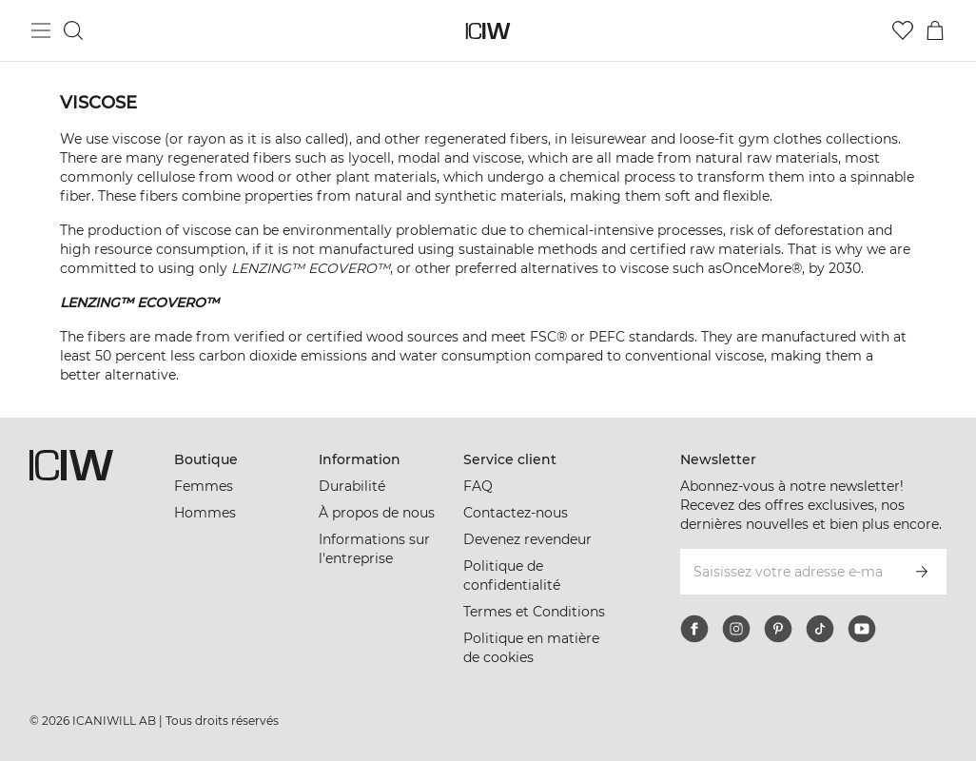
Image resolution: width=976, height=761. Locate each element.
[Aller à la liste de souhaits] (903, 30)
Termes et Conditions (534, 611)
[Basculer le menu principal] (41, 30)
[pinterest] (778, 629)
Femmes (203, 486)
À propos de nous (377, 512)
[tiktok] (820, 629)
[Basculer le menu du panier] (935, 30)
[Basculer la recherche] (73, 30)
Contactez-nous (515, 512)
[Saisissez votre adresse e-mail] (787, 572)
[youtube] (862, 629)
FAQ (478, 486)
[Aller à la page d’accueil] (488, 31)
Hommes (205, 512)
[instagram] (736, 629)
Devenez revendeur (527, 539)
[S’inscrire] (922, 572)
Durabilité (352, 486)
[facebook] (694, 629)
